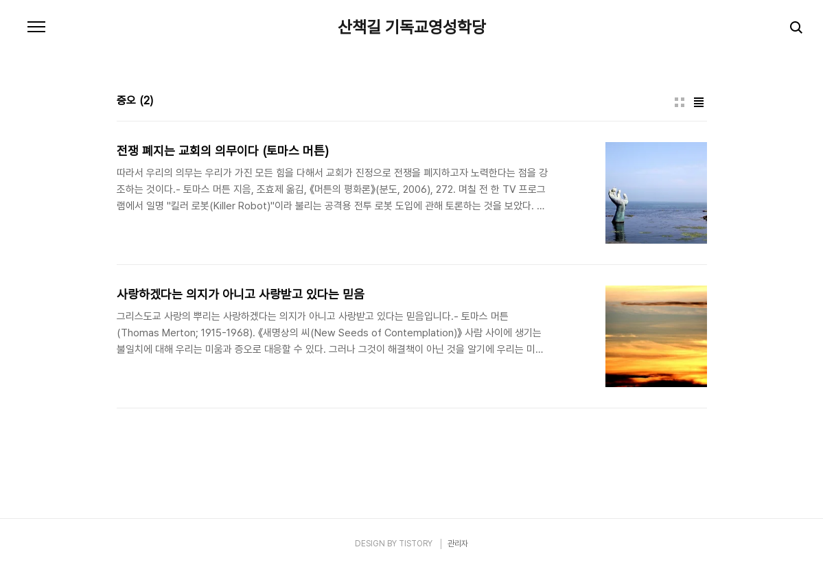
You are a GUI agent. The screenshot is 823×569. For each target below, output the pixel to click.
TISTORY (415, 543)
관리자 (458, 543)
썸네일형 (679, 102)
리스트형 (699, 102)
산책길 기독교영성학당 (412, 27)
